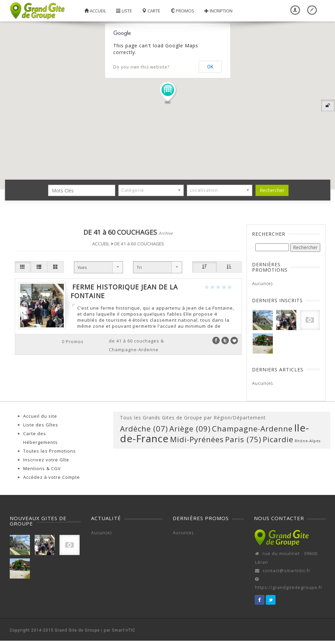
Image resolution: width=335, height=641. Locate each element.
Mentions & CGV (42, 468)
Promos (182, 11)
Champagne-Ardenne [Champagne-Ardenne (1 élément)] (252, 428)
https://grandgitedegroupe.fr (289, 587)
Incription (218, 11)
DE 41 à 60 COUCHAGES (139, 244)
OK (210, 67)
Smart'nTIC (123, 630)
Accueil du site (40, 416)
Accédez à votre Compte (51, 477)
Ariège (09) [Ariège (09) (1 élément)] (190, 428)
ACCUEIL (101, 244)
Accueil (95, 11)
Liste (124, 11)
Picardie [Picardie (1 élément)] (278, 439)
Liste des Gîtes (40, 425)
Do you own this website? (141, 67)
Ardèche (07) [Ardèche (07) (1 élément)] (144, 428)
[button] (168, 92)
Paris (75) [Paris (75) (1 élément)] (243, 439)
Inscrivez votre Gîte (46, 460)
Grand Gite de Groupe (77, 630)
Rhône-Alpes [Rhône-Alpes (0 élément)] (308, 441)
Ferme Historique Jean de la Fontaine (124, 291)
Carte (151, 11)
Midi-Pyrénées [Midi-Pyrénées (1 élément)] (197, 439)
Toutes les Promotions (49, 451)
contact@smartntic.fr (286, 571)
